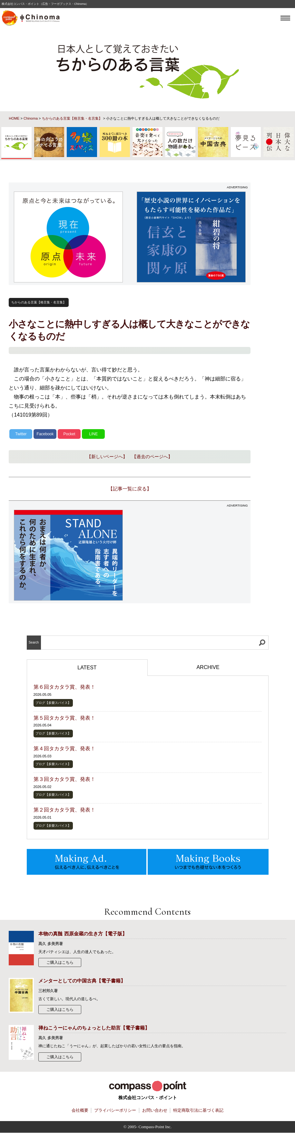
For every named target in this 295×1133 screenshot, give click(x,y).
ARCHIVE (207, 667)
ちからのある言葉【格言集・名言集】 (72, 118)
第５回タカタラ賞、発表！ (64, 718)
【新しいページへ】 (107, 456)
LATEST (86, 667)
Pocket (69, 434)
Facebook (45, 434)
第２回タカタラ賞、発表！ (64, 810)
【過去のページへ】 (152, 456)
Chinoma (31, 118)
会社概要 (80, 1110)
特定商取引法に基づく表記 (198, 1110)
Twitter (20, 434)
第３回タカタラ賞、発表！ (64, 779)
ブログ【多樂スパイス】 (53, 702)
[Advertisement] (191, 555)
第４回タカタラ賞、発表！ (64, 748)
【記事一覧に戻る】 (130, 488)
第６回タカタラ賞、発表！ (64, 687)
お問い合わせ (154, 1110)
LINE (93, 434)
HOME (14, 118)
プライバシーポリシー (115, 1110)
